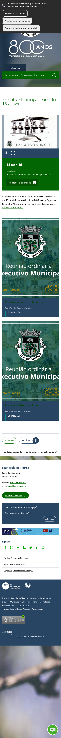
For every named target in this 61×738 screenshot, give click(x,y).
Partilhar (25, 440)
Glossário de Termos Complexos (36, 601)
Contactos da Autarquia (40, 598)
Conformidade (23, 605)
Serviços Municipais (11, 601)
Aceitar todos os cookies (17, 20)
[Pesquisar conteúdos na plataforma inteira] (55, 75)
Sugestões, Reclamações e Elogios (18, 570)
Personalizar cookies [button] (15, 13)
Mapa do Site (8, 598)
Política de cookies (28, 6)
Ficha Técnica (22, 598)
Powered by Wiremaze (7, 633)
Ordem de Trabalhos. (12, 207)
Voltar (11, 440)
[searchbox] (30, 75)
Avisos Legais (37, 609)
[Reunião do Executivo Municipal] (30, 267)
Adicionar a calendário (20, 182)
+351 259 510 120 (18, 482)
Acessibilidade (8, 605)
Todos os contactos (13, 495)
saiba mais (49, 518)
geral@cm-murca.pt (17, 486)
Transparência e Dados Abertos (16, 609)
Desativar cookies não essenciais (21, 28)
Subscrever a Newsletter (14, 564)
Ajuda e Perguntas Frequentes (17, 558)
